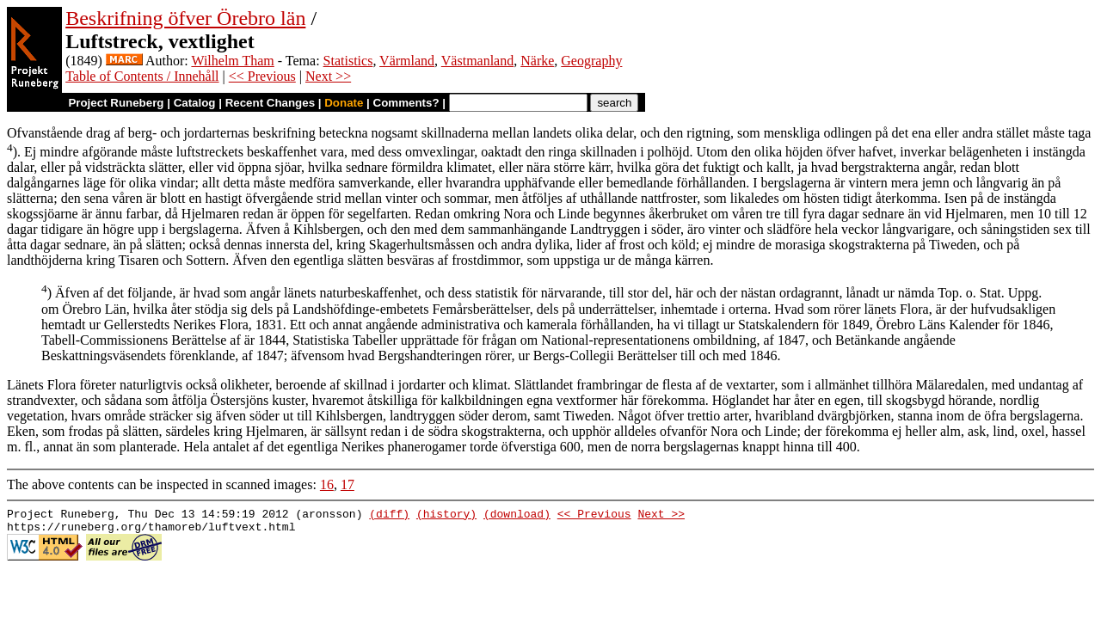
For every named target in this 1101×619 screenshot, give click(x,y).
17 (347, 484)
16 (327, 484)
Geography (591, 60)
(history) (446, 516)
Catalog (195, 102)
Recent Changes (270, 102)
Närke (537, 60)
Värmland (406, 60)
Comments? (406, 102)
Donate (343, 102)
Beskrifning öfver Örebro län (185, 18)
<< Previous (262, 76)
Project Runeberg (115, 102)
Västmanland (477, 60)
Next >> (328, 76)
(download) (516, 516)
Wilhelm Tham (232, 60)
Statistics (348, 60)
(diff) (389, 516)
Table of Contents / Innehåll (141, 76)
